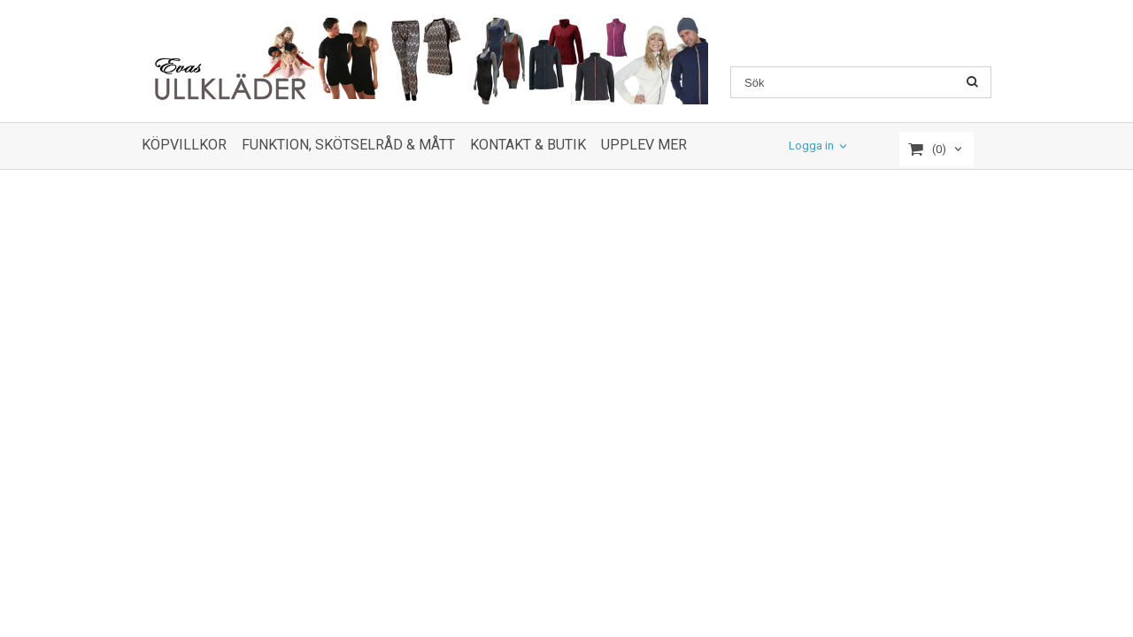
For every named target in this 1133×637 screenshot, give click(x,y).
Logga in (811, 146)
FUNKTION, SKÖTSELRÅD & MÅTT (348, 144)
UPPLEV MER (644, 144)
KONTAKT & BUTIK (528, 144)
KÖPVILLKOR (184, 144)
